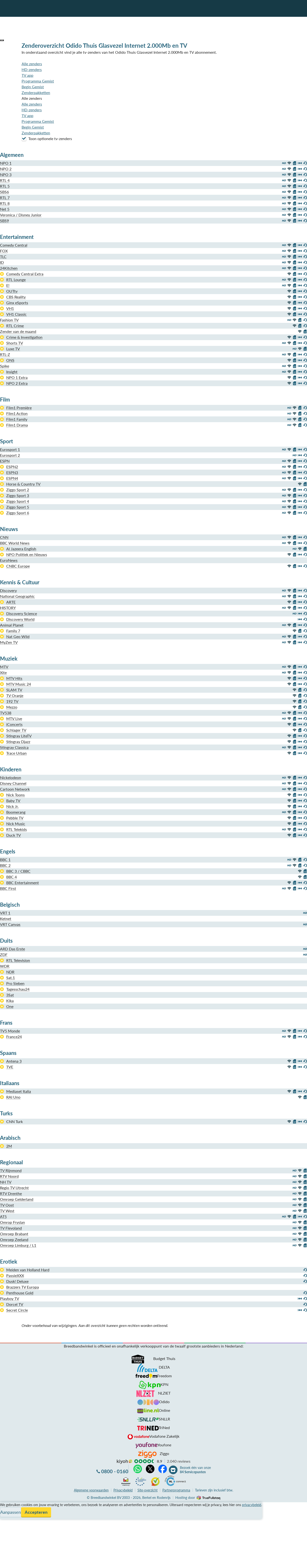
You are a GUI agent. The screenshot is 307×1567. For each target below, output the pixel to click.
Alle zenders (32, 63)
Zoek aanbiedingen (22, 1560)
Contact (7, 1522)
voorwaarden (91, 1490)
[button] (2, 40)
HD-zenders (32, 69)
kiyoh (124, 1462)
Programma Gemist (38, 81)
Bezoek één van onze (195, 1470)
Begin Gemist (33, 86)
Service (6, 1510)
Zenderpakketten (36, 92)
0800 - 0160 (114, 1471)
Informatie (9, 1516)
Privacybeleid (123, 1490)
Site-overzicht (147, 1490)
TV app (27, 75)
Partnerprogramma (176, 1490)
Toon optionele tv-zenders (47, 138)
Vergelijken (9, 1505)
